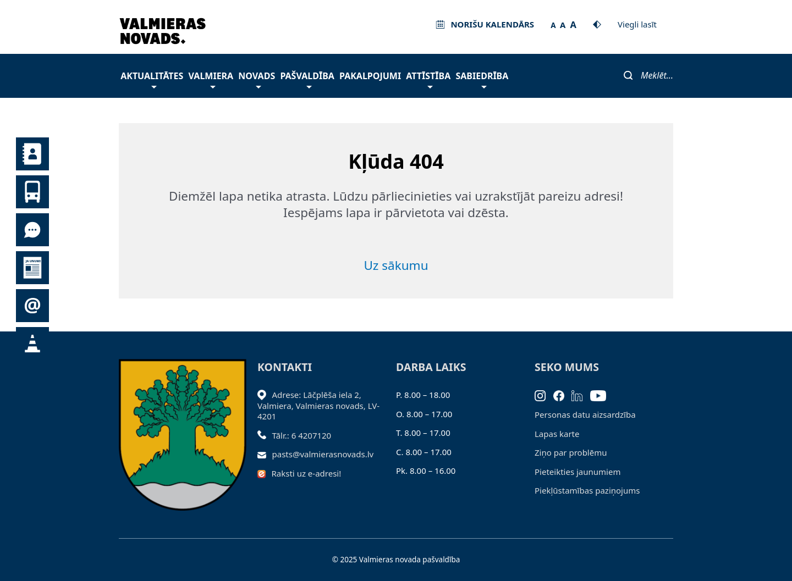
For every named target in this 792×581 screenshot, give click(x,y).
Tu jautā (32, 229)
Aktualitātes (151, 79)
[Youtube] (602, 394)
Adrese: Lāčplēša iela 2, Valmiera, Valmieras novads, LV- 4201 (318, 405)
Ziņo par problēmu (571, 452)
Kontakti (32, 153)
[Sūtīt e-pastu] (264, 454)
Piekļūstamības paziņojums (587, 490)
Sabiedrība (481, 79)
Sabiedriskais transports (32, 191)
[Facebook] (562, 394)
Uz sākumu (396, 265)
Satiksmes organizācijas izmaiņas (32, 343)
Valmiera (211, 79)
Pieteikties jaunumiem (32, 305)
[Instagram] (544, 394)
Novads (256, 79)
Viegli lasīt (637, 24)
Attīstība (428, 79)
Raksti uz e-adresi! (307, 473)
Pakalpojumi (370, 76)
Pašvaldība (307, 79)
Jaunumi (32, 267)
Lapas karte (557, 433)
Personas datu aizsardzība (585, 414)
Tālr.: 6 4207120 (302, 435)
